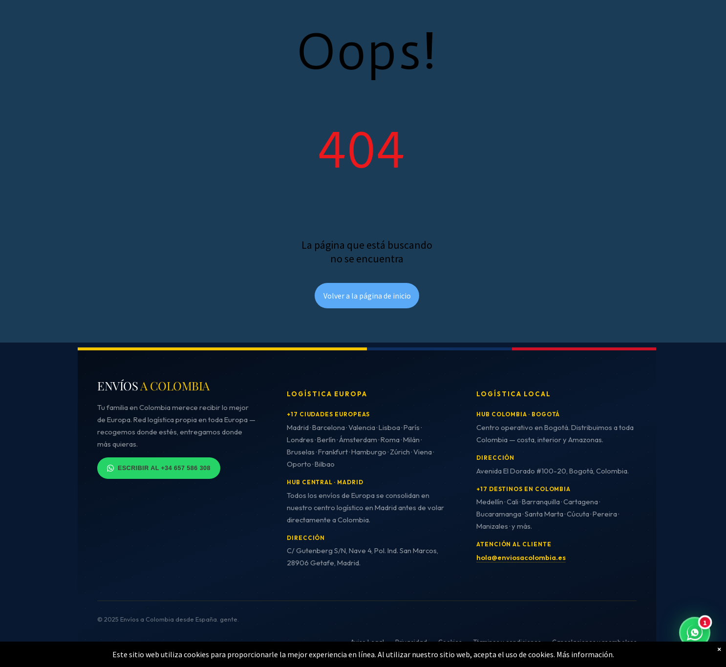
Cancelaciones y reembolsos (594, 641)
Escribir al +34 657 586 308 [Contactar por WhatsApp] (159, 468)
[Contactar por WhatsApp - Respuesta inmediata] (694, 633)
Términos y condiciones (507, 641)
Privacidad (411, 641)
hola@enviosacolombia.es (521, 557)
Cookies (450, 641)
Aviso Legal (367, 641)
